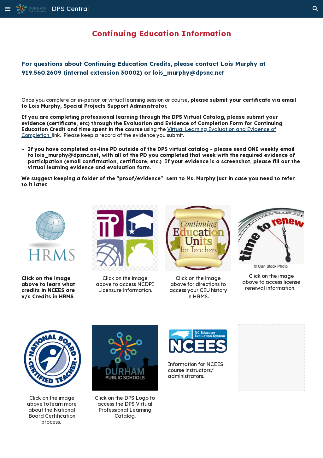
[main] (161, 33)
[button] (7, 8)
